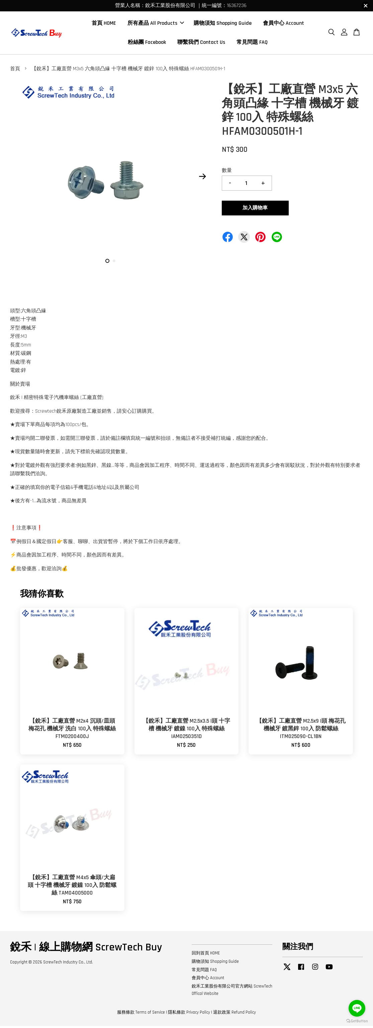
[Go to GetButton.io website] (357, 1021)
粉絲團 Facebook (147, 43)
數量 (227, 172)
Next (202, 178)
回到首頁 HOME (206, 955)
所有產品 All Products (155, 24)
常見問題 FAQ (252, 43)
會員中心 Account (283, 24)
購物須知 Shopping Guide (223, 24)
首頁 (15, 71)
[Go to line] (357, 1008)
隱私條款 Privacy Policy (189, 1014)
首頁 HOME (104, 24)
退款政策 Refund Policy (234, 1014)
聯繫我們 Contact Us (201, 43)
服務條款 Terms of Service (141, 1014)
